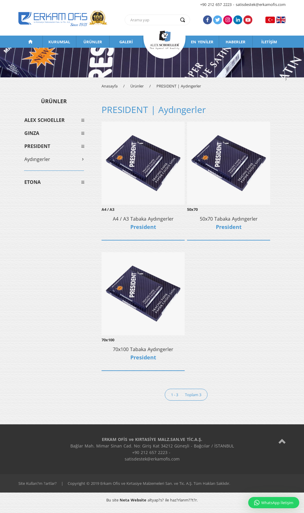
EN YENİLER (202, 41)
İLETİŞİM (269, 41)
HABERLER (236, 41)
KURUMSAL (59, 41)
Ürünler (137, 86)
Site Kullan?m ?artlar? (37, 483)
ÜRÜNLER (92, 41)
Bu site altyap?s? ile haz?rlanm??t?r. (152, 500)
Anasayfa (110, 86)
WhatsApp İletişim (273, 502)
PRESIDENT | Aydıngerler (178, 86)
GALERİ (126, 41)
